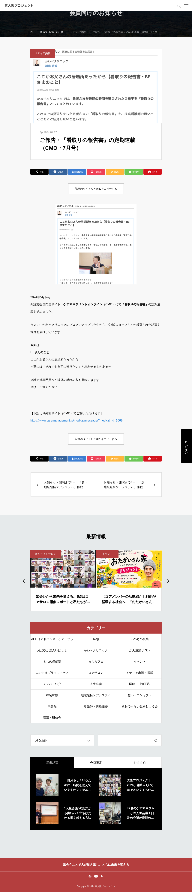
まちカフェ (95, 661)
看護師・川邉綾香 (96, 706)
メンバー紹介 (52, 684)
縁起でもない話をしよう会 (140, 706)
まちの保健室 (52, 661)
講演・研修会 (52, 717)
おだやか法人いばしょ (52, 650)
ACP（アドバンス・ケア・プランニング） (52, 641)
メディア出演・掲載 (139, 672)
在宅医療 (52, 695)
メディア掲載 (42, 53)
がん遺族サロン (139, 650)
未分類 (52, 706)
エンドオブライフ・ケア (52, 672)
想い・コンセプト (140, 695)
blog (96, 639)
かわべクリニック (96, 650)
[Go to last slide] (24, 581)
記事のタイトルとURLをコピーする (96, 188)
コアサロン (95, 672)
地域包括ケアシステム (96, 695)
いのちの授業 (140, 639)
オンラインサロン (45, 553)
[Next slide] (168, 581)
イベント (107, 553)
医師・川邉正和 (139, 684)
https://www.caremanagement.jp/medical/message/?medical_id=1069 (76, 420)
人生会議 (96, 684)
